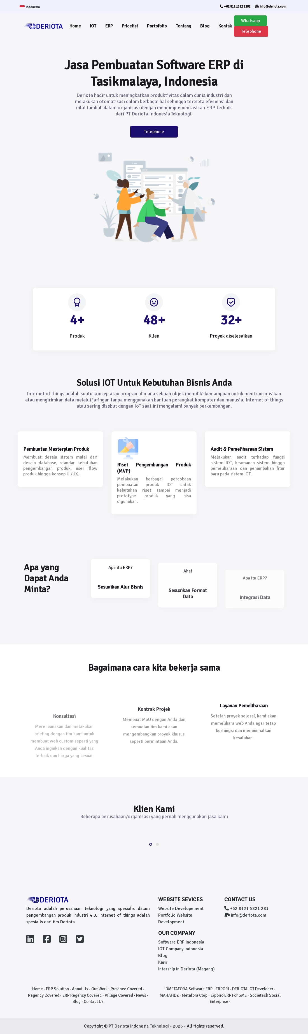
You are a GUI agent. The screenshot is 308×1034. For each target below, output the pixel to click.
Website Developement (181, 908)
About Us (80, 988)
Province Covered (126, 988)
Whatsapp (250, 21)
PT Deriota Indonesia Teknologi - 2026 (146, 1026)
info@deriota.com (270, 6)
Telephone (251, 31)
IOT (93, 26)
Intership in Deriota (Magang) (186, 969)
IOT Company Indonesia (180, 949)
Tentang (183, 26)
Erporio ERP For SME (229, 995)
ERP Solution (57, 988)
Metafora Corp (194, 995)
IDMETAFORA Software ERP (188, 988)
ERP (109, 26)
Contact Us (94, 1001)
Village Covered (119, 995)
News (141, 995)
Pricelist (130, 26)
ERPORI (222, 988)
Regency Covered (43, 995)
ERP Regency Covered (82, 995)
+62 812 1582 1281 (235, 6)
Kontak (225, 26)
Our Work (99, 988)
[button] (150, 844)
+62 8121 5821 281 (246, 908)
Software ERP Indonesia (181, 942)
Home (75, 26)
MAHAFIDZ (169, 995)
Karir (162, 962)
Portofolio (157, 26)
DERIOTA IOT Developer (252, 988)
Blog (204, 26)
